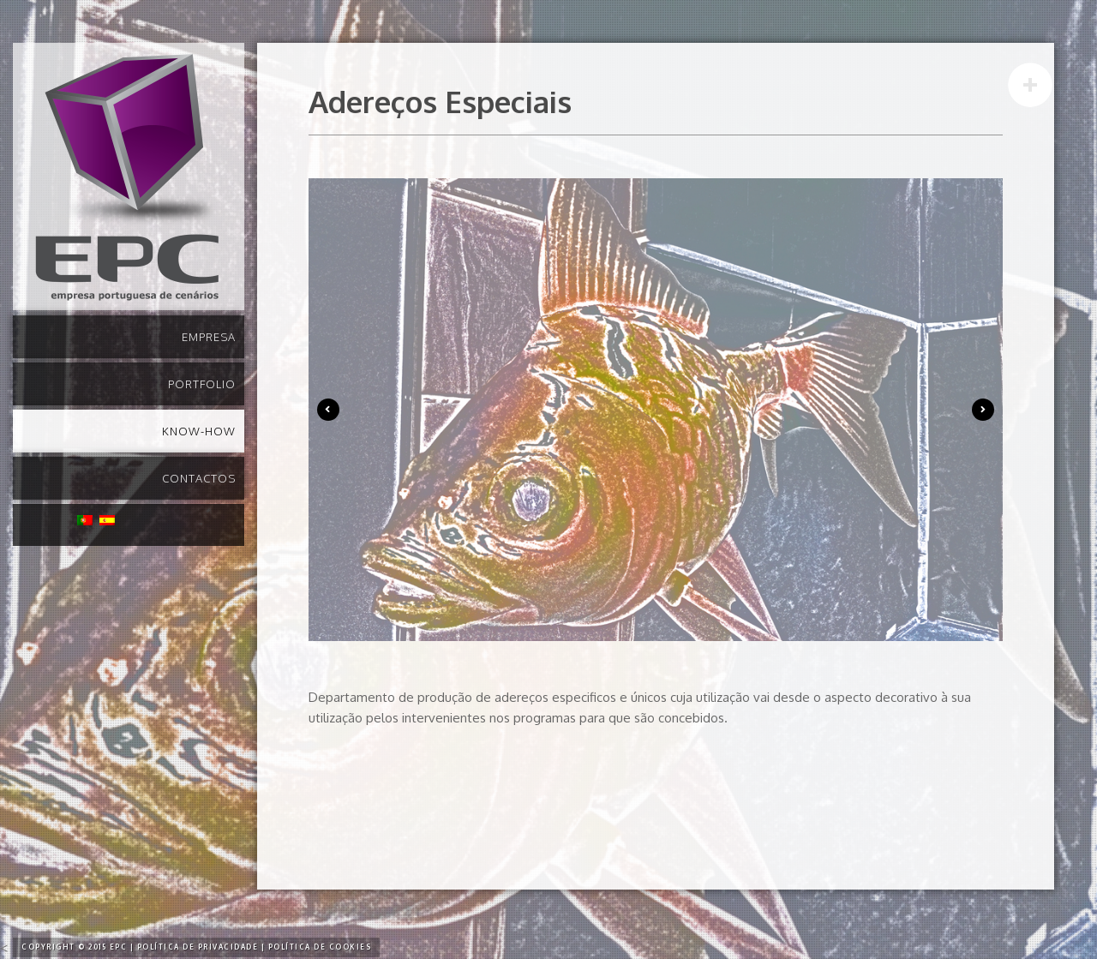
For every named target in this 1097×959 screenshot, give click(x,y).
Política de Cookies (320, 947)
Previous (328, 410)
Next (983, 410)
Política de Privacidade (198, 947)
